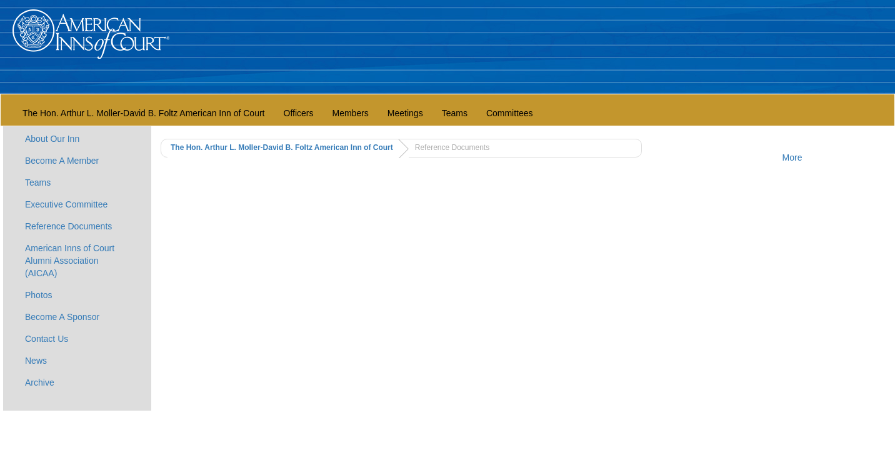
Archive (39, 383)
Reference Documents (68, 226)
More (792, 157)
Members (350, 113)
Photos (38, 295)
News (36, 361)
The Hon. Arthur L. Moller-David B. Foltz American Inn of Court (143, 113)
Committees (509, 113)
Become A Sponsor (62, 317)
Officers (299, 113)
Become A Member (62, 161)
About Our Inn (52, 139)
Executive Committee (66, 204)
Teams (455, 113)
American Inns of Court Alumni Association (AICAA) (69, 260)
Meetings (405, 113)
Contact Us (46, 339)
